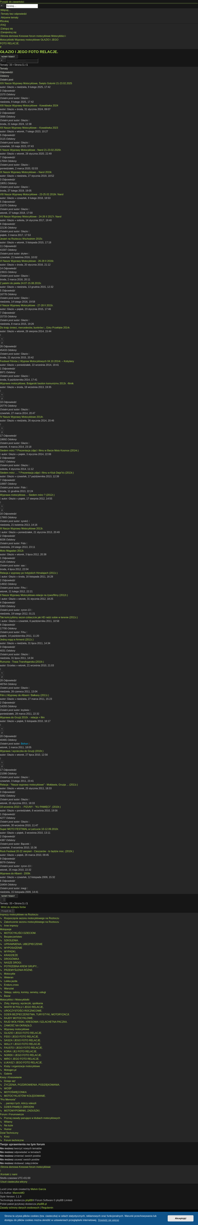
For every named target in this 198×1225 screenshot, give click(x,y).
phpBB (29, 1200)
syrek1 (24, 521)
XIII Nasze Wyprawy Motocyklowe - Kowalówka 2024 (29, 105)
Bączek (25, 844)
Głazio (10, 87)
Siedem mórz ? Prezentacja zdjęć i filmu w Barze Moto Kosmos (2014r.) (39, 450)
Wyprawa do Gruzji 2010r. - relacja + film (22, 717)
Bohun (24, 743)
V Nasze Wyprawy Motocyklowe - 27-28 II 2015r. (26, 305)
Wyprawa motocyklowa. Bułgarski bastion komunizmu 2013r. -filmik (37, 383)
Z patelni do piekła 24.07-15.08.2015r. (21, 283)
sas (23, 565)
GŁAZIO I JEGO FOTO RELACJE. (29, 52)
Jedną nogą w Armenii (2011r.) (17, 639)
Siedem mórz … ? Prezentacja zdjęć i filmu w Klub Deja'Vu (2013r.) (37, 472)
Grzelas (11, 665)
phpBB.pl (42, 1204)
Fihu (23, 587)
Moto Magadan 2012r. (12, 550)
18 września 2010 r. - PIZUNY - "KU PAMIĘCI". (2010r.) (30, 807)
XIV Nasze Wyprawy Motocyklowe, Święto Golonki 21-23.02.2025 (36, 83)
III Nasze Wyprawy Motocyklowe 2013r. (21, 528)
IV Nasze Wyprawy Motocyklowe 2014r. (21, 417)
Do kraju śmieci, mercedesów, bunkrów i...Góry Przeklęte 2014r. (35, 327)
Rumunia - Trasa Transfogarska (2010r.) (22, 661)
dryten (24, 253)
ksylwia (25, 710)
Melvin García (38, 1189)
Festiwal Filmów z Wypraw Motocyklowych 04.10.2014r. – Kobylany (37, 361)
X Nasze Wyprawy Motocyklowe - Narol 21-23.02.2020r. (30, 150)
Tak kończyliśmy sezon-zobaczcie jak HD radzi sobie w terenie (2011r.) (39, 617)
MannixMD (18, 1193)
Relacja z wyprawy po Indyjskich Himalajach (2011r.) (29, 573)
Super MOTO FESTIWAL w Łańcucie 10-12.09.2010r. (29, 829)
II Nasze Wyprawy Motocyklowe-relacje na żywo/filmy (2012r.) (34, 595)
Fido (23, 487)
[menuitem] (13, 13)
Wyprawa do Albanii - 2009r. (15, 873)
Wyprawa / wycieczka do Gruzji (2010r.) (21, 751)
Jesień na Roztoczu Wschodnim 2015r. (21, 238)
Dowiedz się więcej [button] (108, 1220)
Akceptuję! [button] (180, 1218)
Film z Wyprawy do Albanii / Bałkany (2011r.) (24, 695)
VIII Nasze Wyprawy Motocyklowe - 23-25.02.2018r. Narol (31, 194)
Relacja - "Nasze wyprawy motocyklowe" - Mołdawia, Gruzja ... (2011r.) (39, 784)
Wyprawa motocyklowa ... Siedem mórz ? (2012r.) (27, 495)
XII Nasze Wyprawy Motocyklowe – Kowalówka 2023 (29, 127)
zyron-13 (25, 610)
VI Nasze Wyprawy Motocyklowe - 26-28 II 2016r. (27, 261)
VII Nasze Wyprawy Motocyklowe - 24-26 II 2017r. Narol (30, 216)
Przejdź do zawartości (12, 1)
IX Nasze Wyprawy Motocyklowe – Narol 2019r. (26, 172)
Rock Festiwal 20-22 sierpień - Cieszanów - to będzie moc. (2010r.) (37, 851)
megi (23, 888)
